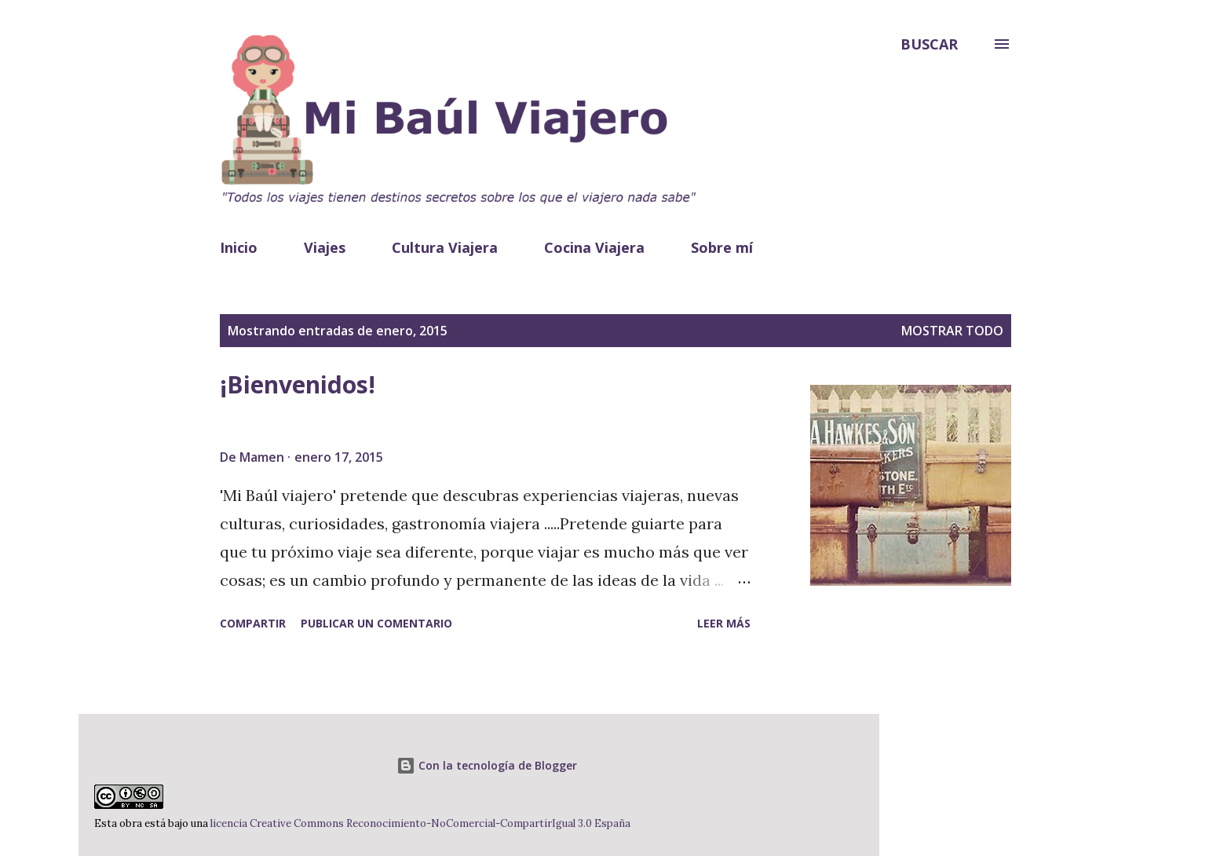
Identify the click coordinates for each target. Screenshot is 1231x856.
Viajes (324, 247)
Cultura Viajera (445, 247)
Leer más (724, 623)
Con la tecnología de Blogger (486, 765)
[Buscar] (929, 44)
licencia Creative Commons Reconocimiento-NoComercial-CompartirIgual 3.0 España (419, 823)
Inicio (239, 247)
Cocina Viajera (594, 247)
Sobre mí (722, 247)
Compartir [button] (253, 623)
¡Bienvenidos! (297, 384)
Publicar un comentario (376, 623)
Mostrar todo (952, 330)
